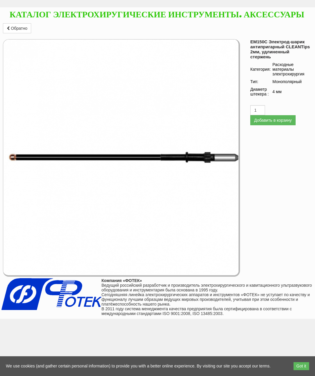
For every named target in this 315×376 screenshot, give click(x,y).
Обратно (17, 28)
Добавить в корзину (273, 120)
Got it (301, 366)
